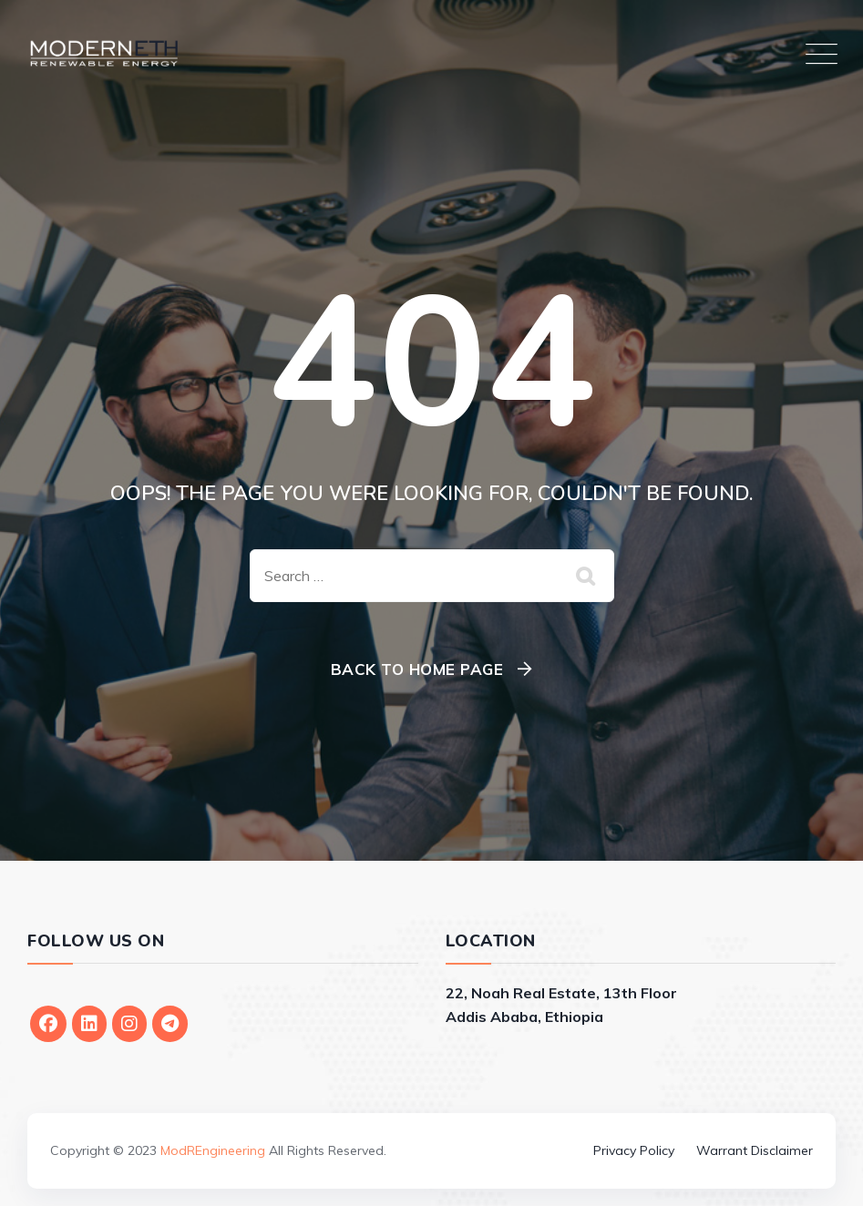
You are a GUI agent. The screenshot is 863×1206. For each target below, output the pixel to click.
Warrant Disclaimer (754, 1150)
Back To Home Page (417, 669)
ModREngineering (212, 1150)
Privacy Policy (633, 1150)
